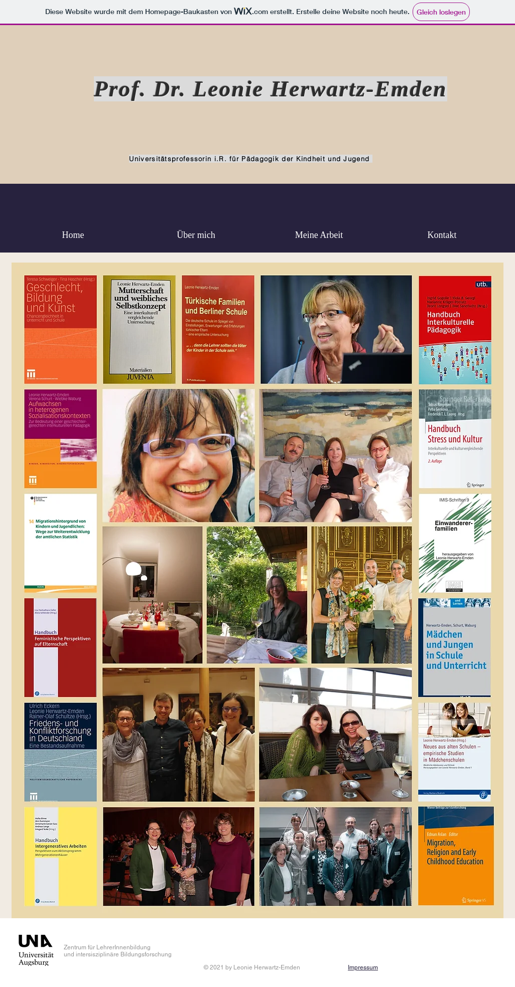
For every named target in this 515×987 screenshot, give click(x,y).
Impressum (363, 967)
